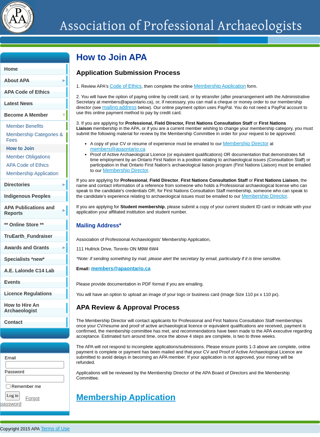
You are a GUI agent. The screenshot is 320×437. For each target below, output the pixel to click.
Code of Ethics (126, 86)
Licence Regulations (28, 293)
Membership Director (245, 143)
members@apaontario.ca (117, 149)
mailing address (119, 107)
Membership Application (32, 173)
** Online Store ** (24, 224)
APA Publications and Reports (29, 210)
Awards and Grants (26, 247)
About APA (17, 80)
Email (9, 357)
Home (11, 69)
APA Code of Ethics (27, 92)
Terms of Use (55, 428)
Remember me (26, 386)
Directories (17, 184)
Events (12, 282)
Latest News (18, 103)
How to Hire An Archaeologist (21, 307)
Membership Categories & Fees (34, 137)
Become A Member (26, 115)
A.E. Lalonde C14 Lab (29, 270)
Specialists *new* (24, 259)
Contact (13, 322)
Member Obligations (28, 156)
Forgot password (20, 401)
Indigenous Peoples (27, 196)
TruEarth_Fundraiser (28, 236)
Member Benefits (24, 126)
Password (13, 371)
